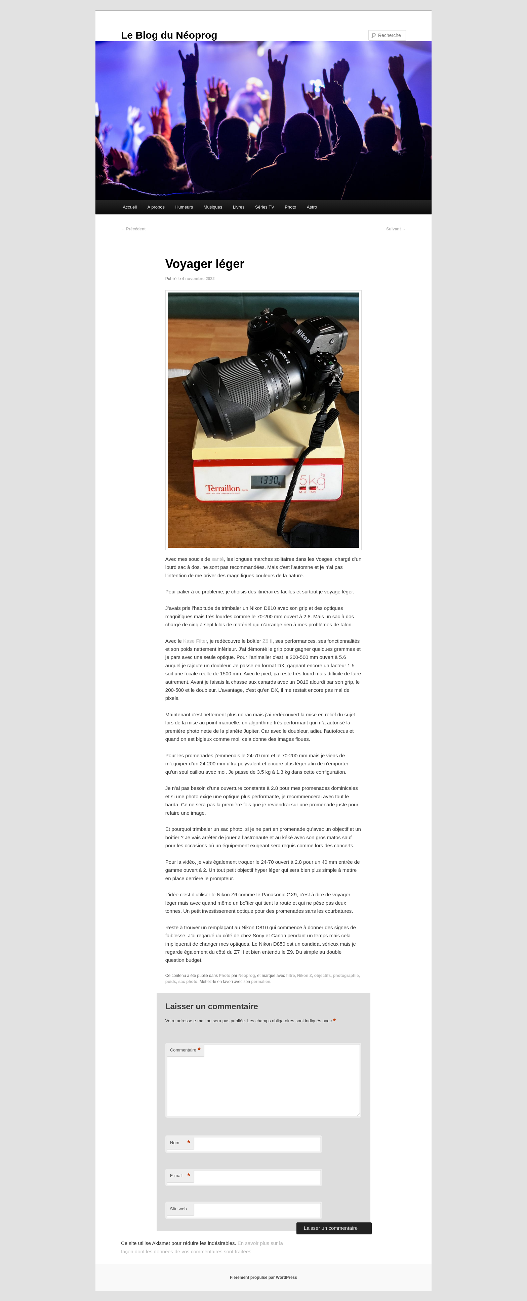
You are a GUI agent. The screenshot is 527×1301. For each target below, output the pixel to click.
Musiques (213, 207)
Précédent (133, 229)
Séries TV (264, 207)
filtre (290, 975)
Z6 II (267, 641)
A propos (156, 207)
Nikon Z (304, 975)
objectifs (322, 975)
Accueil (130, 207)
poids (170, 981)
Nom (180, 1143)
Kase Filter (195, 641)
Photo (290, 207)
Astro (312, 207)
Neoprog (246, 975)
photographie (346, 975)
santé (217, 559)
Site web (178, 1208)
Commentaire (185, 1050)
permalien (260, 981)
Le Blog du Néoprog (169, 35)
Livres (239, 207)
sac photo (188, 981)
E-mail (180, 1176)
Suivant (396, 229)
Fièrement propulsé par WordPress (263, 1277)
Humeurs (184, 207)
